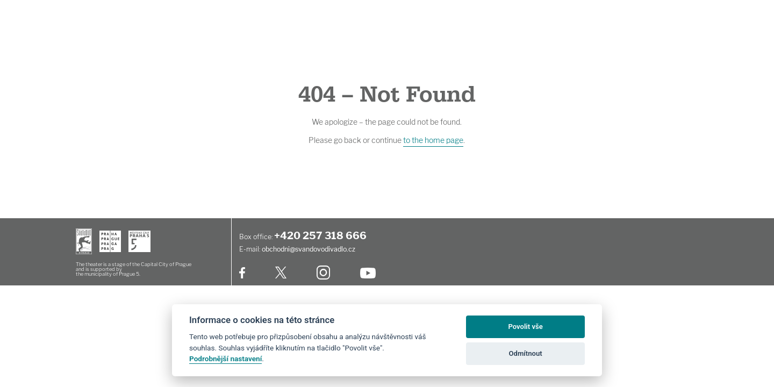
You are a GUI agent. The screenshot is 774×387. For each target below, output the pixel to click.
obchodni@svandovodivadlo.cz (308, 249)
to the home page (433, 140)
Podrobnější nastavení (225, 358)
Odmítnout (525, 353)
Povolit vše (525, 326)
